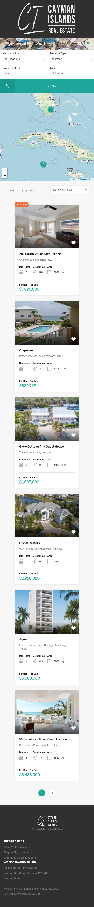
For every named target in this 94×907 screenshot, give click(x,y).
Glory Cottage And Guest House (41, 446)
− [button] (5, 175)
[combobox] (23, 60)
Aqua (23, 639)
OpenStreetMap (86, 179)
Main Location (11, 53)
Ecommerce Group (23, 894)
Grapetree (26, 350)
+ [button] (5, 170)
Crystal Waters (29, 543)
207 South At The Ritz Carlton (40, 254)
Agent (53, 68)
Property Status (12, 68)
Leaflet (73, 179)
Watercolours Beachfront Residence (44, 739)
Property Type (58, 53)
